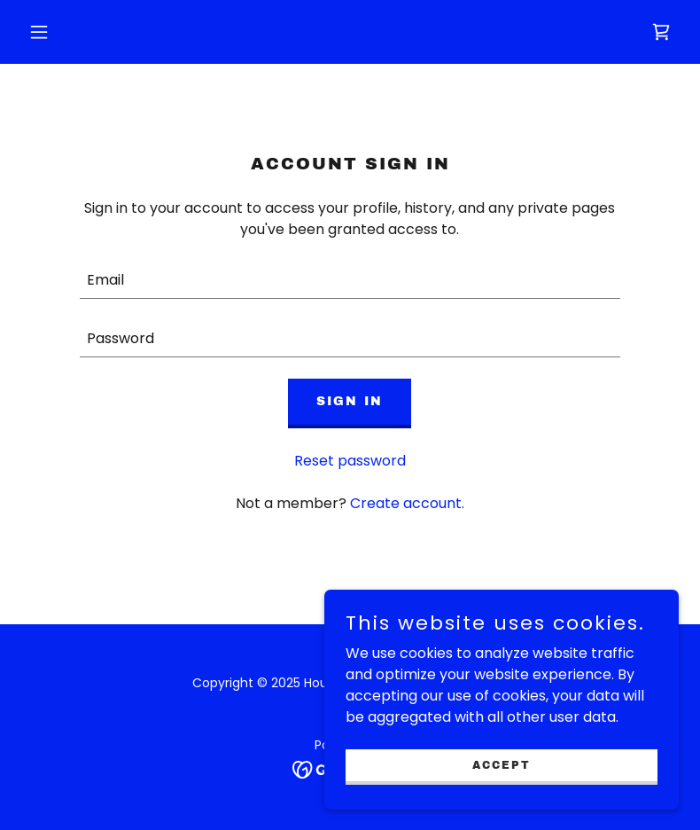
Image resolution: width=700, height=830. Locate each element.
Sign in (349, 401)
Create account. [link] (407, 503)
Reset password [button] (350, 460)
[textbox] (350, 280)
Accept (501, 764)
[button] (70, 32)
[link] (661, 32)
